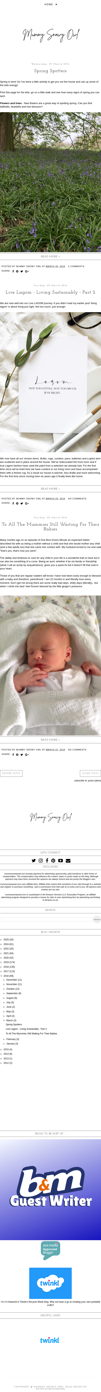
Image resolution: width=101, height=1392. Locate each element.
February (11, 1039)
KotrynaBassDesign (50, 1389)
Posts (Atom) (94, 780)
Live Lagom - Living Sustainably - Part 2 (50, 292)
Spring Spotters (50, 71)
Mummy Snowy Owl (49, 1387)
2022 (6, 948)
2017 (6, 971)
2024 (6, 944)
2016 (6, 976)
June (9, 1007)
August (10, 998)
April (9, 1016)
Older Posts (90, 773)
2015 (6, 1049)
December (12, 979)
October (10, 989)
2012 (6, 1063)
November (12, 984)
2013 (6, 1058)
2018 (6, 967)
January (10, 1043)
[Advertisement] (50, 1098)
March (10, 1020)
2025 (6, 939)
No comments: (77, 498)
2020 (6, 957)
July (8, 1002)
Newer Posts (11, 773)
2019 (6, 962)
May (8, 1011)
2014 (6, 1054)
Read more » (50, 256)
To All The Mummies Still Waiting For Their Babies (50, 527)
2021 (6, 953)
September (12, 993)
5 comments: (76, 266)
